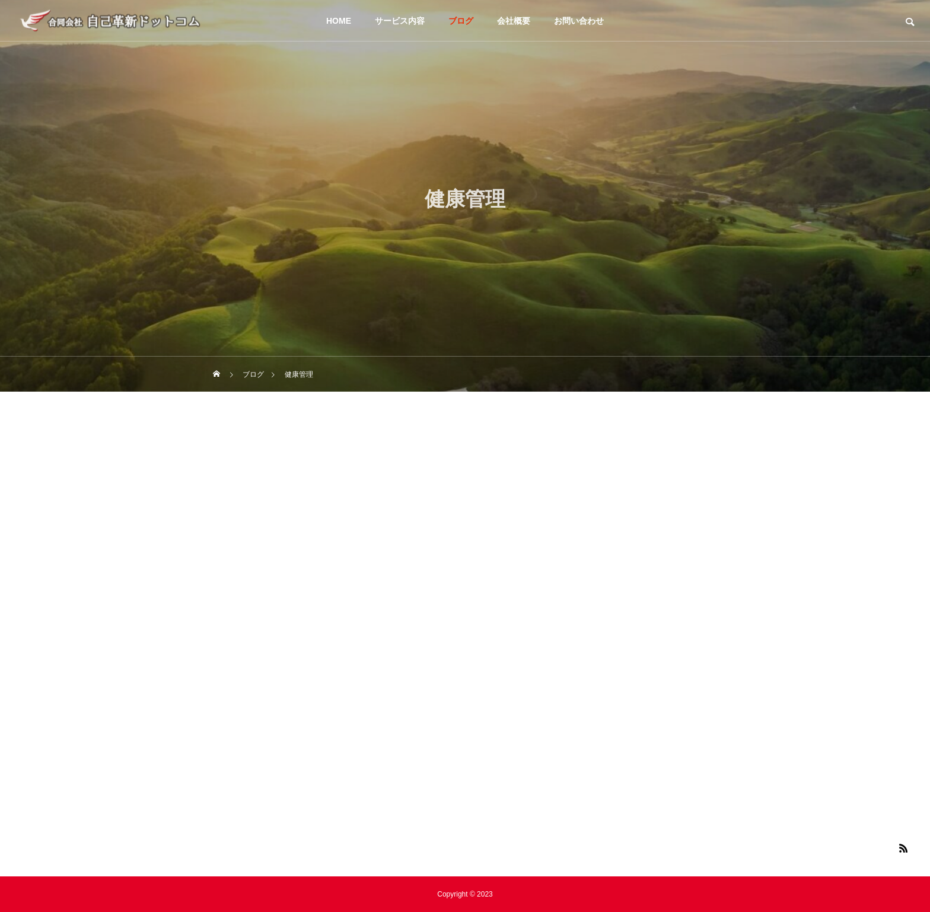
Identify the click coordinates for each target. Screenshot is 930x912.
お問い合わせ (579, 21)
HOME (338, 21)
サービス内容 (400, 21)
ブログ (460, 21)
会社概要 (513, 21)
